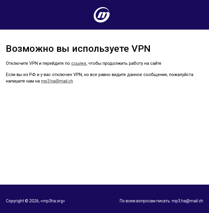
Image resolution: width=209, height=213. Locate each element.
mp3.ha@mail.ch (57, 81)
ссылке (78, 63)
